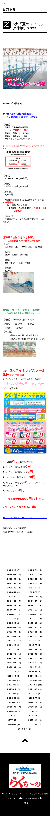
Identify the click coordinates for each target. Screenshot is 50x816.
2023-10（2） (14, 623)
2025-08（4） (14, 574)
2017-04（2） (35, 720)
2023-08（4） (14, 627)
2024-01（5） (35, 614)
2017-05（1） (14, 720)
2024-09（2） (35, 596)
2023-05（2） (35, 632)
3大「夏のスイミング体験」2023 (29, 26)
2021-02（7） (14, 693)
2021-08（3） (14, 680)
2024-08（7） (14, 601)
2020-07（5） (35, 707)
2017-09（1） (36, 715)
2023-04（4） (14, 636)
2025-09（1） (35, 570)
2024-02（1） (14, 614)
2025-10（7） (14, 570)
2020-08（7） (14, 707)
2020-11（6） (36, 698)
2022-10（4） (14, 649)
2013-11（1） (14, 724)
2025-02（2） (14, 588)
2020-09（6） (35, 702)
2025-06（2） (14, 579)
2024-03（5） (35, 610)
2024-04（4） (14, 610)
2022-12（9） (14, 645)
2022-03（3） (35, 663)
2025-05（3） (35, 579)
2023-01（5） (35, 640)
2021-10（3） (14, 676)
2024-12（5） (14, 592)
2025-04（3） (14, 583)
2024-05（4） (35, 605)
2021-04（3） (14, 689)
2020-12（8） (14, 698)
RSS (26, 803)
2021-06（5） (14, 685)
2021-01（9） (36, 693)
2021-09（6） (35, 676)
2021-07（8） (35, 680)
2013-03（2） (25, 729)
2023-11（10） (35, 618)
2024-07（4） (35, 601)
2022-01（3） (35, 667)
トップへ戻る (25, 740)
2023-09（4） (35, 623)
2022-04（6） (14, 663)
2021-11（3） (35, 671)
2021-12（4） (14, 671)
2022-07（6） (35, 654)
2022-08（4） (14, 654)
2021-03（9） (35, 689)
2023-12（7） (14, 618)
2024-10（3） (14, 596)
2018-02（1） (14, 715)
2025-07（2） (35, 574)
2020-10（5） (14, 702)
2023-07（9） (35, 627)
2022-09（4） (35, 649)
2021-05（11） (35, 685)
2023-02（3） (14, 640)
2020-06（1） (14, 711)
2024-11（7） (35, 592)
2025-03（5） (35, 583)
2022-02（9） (14, 667)
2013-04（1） (35, 724)
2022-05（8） (35, 658)
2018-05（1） (36, 711)
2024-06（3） (14, 605)
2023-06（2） (14, 632)
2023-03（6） (35, 636)
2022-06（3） (14, 658)
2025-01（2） (35, 588)
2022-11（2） (36, 645)
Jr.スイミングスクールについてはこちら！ (25, 517)
